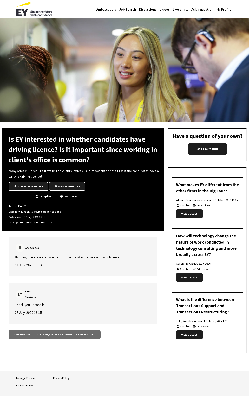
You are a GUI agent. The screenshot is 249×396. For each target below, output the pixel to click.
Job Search (127, 9)
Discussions (147, 9)
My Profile (223, 9)
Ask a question (202, 9)
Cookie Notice (24, 385)
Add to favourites (28, 186)
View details (189, 213)
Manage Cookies (26, 378)
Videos (165, 9)
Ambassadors (106, 9)
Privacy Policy (61, 378)
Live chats (180, 9)
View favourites (67, 186)
